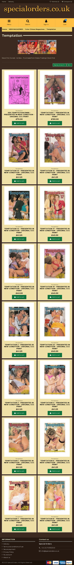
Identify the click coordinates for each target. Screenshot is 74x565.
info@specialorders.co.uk (50, 551)
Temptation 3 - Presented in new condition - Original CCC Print (19, 405)
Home (4, 2)
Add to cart (19, 123)
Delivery (11, 2)
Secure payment (9, 549)
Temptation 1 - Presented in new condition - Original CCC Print (55, 115)
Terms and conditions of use (13, 547)
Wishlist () (54, 2)
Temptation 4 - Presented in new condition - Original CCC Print (55, 405)
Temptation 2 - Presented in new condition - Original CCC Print (19, 347)
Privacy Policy (8, 552)
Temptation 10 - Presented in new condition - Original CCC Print (19, 173)
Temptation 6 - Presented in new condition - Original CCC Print (55, 463)
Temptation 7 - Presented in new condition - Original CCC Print (19, 521)
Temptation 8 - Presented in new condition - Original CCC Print (55, 521)
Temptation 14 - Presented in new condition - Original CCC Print (19, 231)
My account (7, 555)
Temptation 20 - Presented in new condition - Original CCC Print (55, 347)
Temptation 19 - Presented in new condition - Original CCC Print (55, 289)
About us (6, 557)
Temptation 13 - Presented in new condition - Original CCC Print (55, 173)
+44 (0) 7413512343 (48, 548)
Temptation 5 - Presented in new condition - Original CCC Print (19, 463)
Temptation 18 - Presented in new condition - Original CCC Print (19, 289)
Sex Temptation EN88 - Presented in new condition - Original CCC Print (19, 115)
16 (69, 65)
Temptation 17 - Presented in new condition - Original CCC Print (55, 231)
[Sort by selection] (59, 65)
